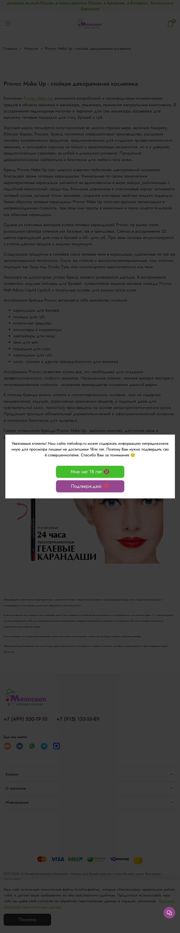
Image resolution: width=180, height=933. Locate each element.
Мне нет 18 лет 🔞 (90, 471)
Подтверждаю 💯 (90, 486)
